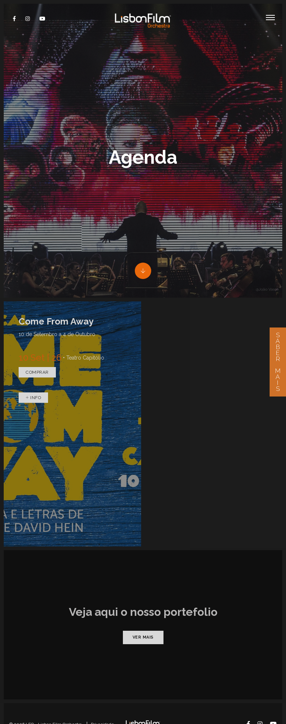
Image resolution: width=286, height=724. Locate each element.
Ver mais (143, 611)
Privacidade (102, 699)
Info (33, 372)
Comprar (37, 347)
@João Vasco (267, 264)
